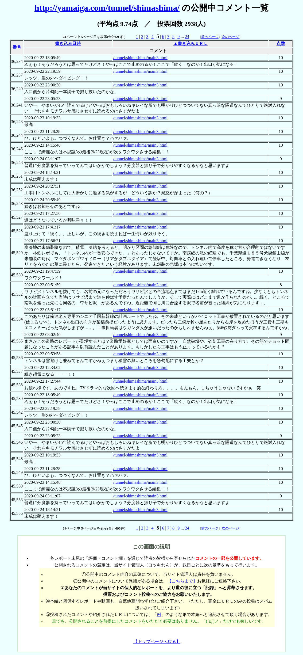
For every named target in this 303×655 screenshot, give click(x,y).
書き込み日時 (68, 43)
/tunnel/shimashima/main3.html (140, 57)
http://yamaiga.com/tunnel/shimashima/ (107, 8)
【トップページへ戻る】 (156, 641)
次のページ (230, 37)
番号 (17, 47)
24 (187, 36)
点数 (281, 43)
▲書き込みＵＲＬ (190, 43)
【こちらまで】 (182, 581)
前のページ (210, 37)
